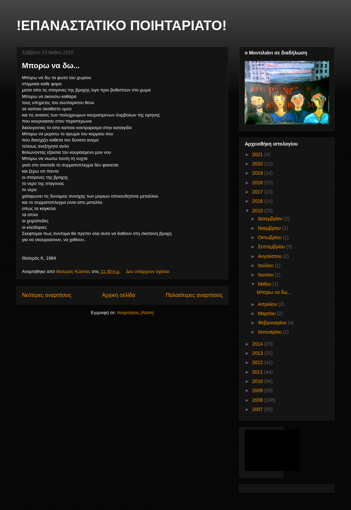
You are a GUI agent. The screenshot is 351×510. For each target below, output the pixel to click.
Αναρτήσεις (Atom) (135, 312)
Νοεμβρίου (270, 228)
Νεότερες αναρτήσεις (46, 295)
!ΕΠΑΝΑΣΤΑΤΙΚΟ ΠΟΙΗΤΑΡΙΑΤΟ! (121, 25)
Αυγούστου (270, 256)
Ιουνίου (266, 274)
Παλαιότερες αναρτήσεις (194, 295)
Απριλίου (268, 304)
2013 (258, 353)
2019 (258, 173)
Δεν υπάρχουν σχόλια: (148, 271)
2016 (258, 201)
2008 (258, 400)
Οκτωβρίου (270, 237)
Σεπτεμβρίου (272, 246)
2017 (258, 192)
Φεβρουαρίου (273, 322)
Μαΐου (265, 284)
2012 (258, 362)
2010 (258, 381)
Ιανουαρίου (270, 332)
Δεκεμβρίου (270, 218)
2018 (258, 182)
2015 (258, 210)
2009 (258, 390)
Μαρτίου (267, 313)
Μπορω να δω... (51, 65)
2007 (258, 409)
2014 (258, 344)
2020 (258, 163)
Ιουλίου (266, 265)
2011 (258, 372)
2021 (258, 154)
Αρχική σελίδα (118, 295)
